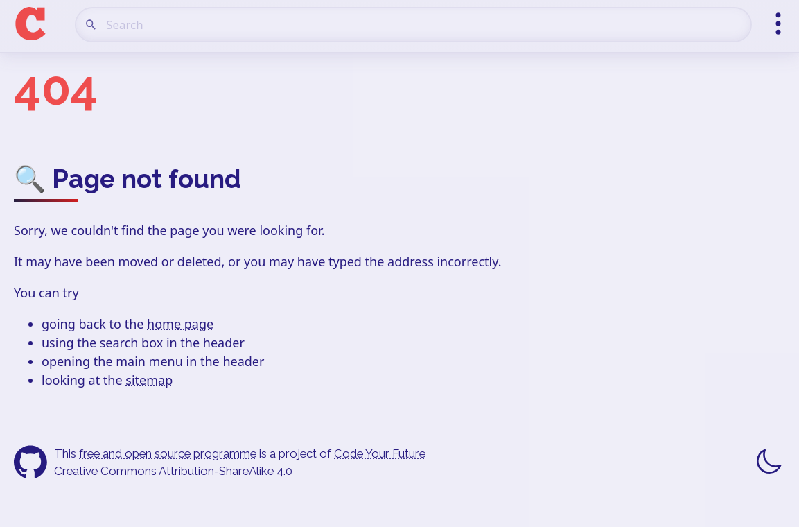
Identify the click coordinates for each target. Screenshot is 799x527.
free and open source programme (167, 453)
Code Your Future (379, 453)
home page (180, 324)
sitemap (149, 380)
